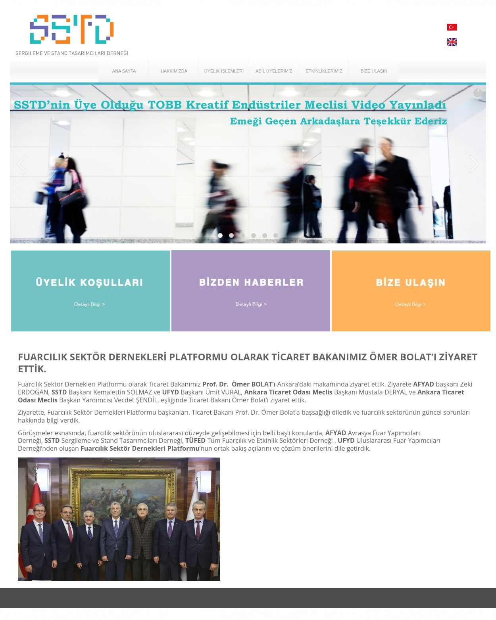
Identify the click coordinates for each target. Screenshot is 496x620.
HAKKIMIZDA (174, 71)
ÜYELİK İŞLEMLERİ (224, 71)
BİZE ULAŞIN (374, 71)
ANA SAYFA (124, 71)
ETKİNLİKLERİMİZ (324, 71)
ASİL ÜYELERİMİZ (274, 71)
